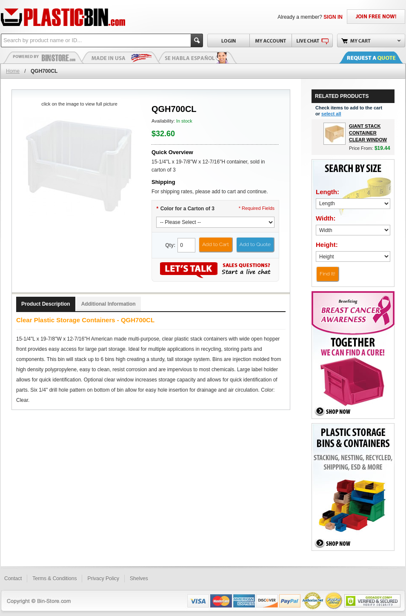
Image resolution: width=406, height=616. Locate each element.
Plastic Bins (43, 57)
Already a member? (310, 17)
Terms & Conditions (54, 579)
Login (228, 40)
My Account (270, 40)
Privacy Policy (103, 579)
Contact (13, 579)
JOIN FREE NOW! (376, 16)
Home (13, 71)
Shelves (139, 579)
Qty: (170, 245)
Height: (327, 244)
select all (331, 113)
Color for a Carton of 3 (185, 209)
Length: (327, 191)
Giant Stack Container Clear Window (368, 132)
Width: (326, 218)
